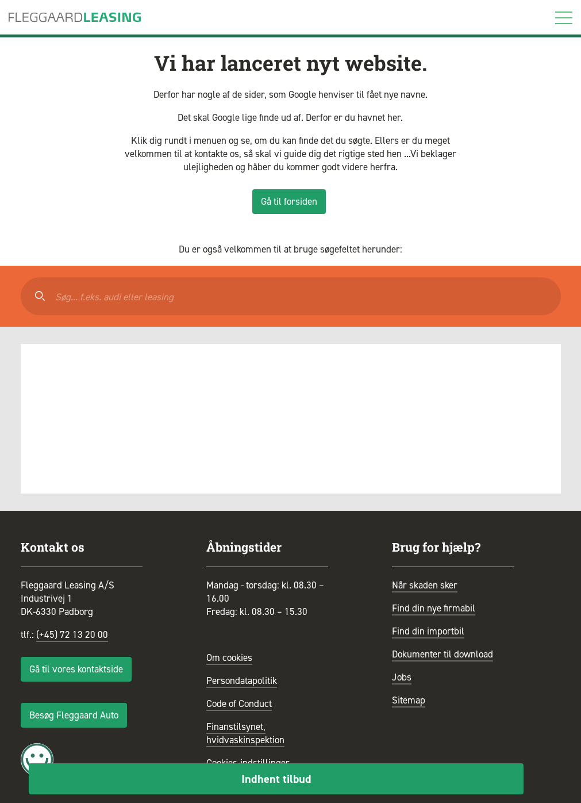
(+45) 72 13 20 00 (72, 634)
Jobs (401, 677)
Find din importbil (428, 631)
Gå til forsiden (289, 201)
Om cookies (229, 657)
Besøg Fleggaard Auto (73, 715)
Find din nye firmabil (433, 608)
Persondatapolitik (241, 680)
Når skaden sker (424, 585)
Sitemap (408, 700)
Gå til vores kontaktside (76, 669)
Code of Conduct (239, 703)
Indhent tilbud (276, 779)
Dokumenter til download (442, 654)
